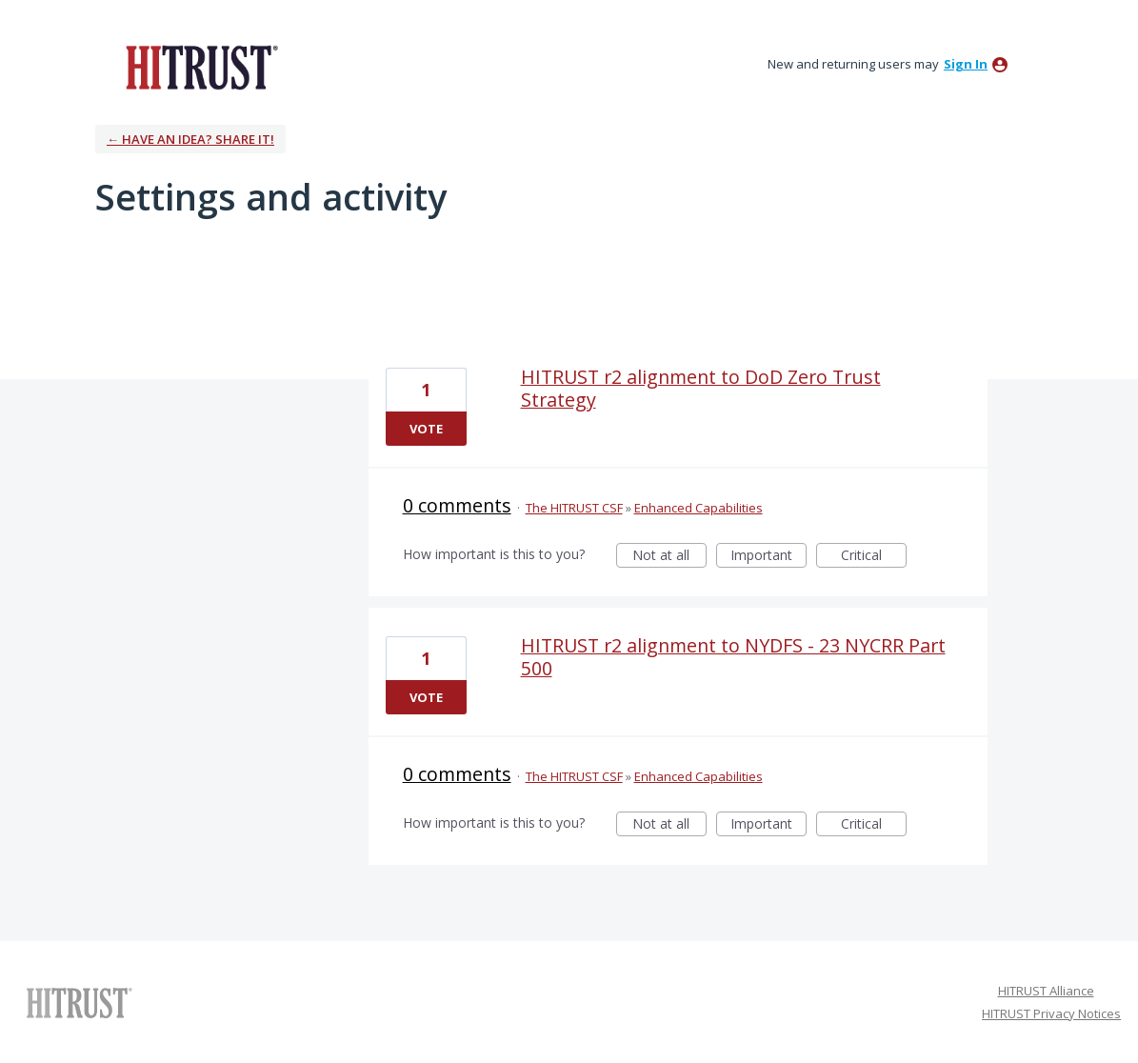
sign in (966, 63)
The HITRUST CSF (574, 507)
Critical (874, 557)
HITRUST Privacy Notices (1051, 1013)
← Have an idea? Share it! (190, 139)
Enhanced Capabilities (698, 507)
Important (768, 557)
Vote (426, 428)
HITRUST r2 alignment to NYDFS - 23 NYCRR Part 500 (733, 656)
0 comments (457, 505)
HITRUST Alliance (1046, 990)
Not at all (669, 557)
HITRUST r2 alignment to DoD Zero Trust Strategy (701, 388)
